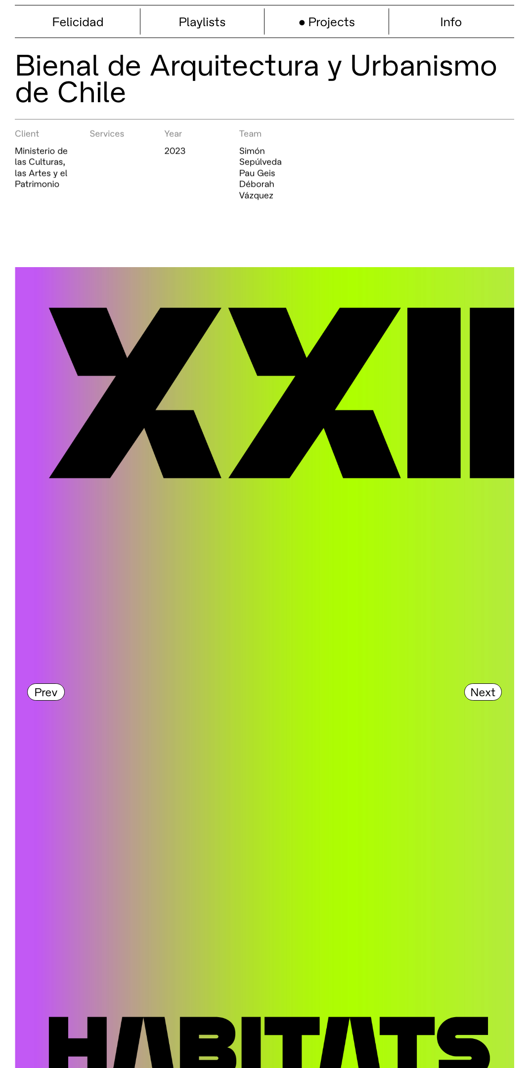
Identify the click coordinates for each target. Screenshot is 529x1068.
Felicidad (77, 21)
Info (451, 21)
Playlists (202, 21)
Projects (331, 21)
